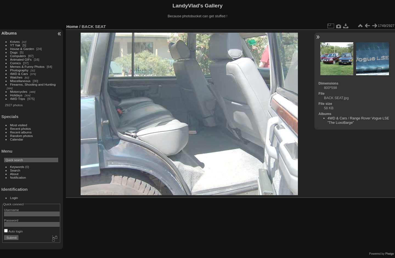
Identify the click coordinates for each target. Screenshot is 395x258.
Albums (9, 33)
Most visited (18, 125)
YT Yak (15, 45)
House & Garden (22, 49)
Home (72, 26)
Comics (15, 63)
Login (14, 198)
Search (15, 170)
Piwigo (389, 253)
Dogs (14, 52)
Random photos (21, 136)
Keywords (17, 167)
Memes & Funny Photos (27, 66)
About (14, 174)
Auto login (13, 231)
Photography (19, 70)
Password (11, 220)
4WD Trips (17, 98)
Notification (18, 177)
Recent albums (21, 132)
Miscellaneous (20, 81)
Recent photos (20, 128)
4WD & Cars (19, 73)
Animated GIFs (21, 59)
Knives (15, 41)
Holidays (16, 95)
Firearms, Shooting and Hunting (33, 84)
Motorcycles (18, 91)
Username (11, 210)
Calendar (16, 139)
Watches (16, 77)
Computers (18, 56)
